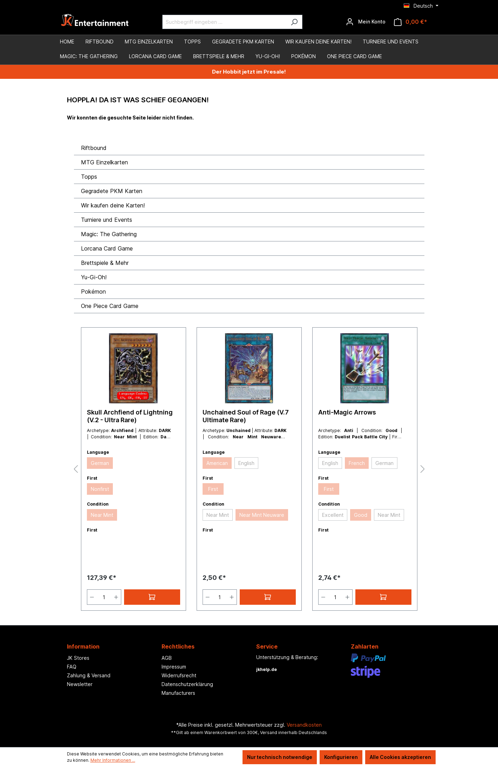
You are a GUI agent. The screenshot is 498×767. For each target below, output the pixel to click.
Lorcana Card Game (107, 248)
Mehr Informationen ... (112, 760)
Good (360, 515)
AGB (167, 658)
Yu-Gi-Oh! (94, 277)
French (357, 463)
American (217, 463)
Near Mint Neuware (261, 515)
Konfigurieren (341, 757)
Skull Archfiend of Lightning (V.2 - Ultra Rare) (130, 416)
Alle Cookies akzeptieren (400, 757)
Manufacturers (178, 693)
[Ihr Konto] (366, 21)
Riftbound (94, 147)
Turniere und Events (106, 219)
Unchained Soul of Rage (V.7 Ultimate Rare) (246, 416)
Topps (89, 176)
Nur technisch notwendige (279, 757)
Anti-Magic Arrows (347, 412)
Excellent (332, 515)
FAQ (71, 667)
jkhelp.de (266, 669)
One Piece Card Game (109, 305)
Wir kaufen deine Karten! (113, 205)
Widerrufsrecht (179, 675)
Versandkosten (304, 725)
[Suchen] (294, 22)
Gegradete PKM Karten (111, 190)
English (246, 463)
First (213, 489)
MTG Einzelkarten (104, 162)
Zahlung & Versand (88, 675)
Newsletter (80, 684)
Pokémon (93, 291)
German (100, 463)
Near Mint (102, 515)
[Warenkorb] (410, 22)
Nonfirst (100, 489)
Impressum (174, 667)
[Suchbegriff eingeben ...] (224, 22)
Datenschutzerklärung (187, 684)
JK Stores (78, 658)
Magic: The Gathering (109, 234)
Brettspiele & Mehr (105, 262)
